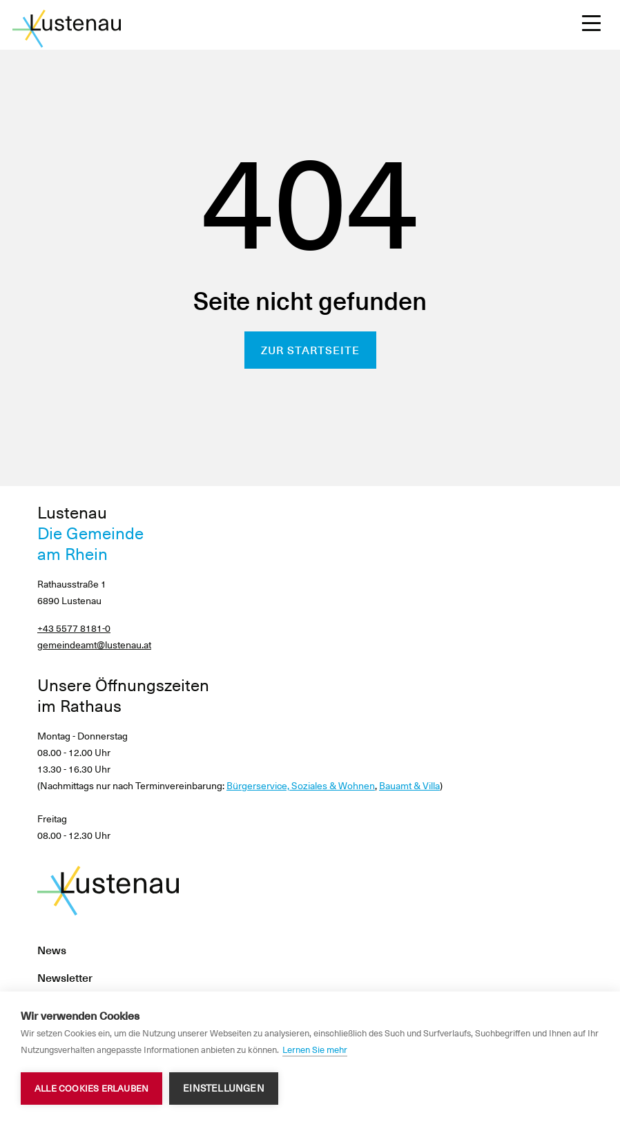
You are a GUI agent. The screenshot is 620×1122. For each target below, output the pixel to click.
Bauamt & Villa (409, 786)
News (51, 950)
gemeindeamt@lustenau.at (94, 645)
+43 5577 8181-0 (73, 628)
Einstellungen (223, 1088)
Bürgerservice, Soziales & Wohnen (300, 786)
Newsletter (65, 978)
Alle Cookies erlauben (91, 1088)
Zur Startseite (310, 350)
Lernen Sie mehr (314, 1050)
